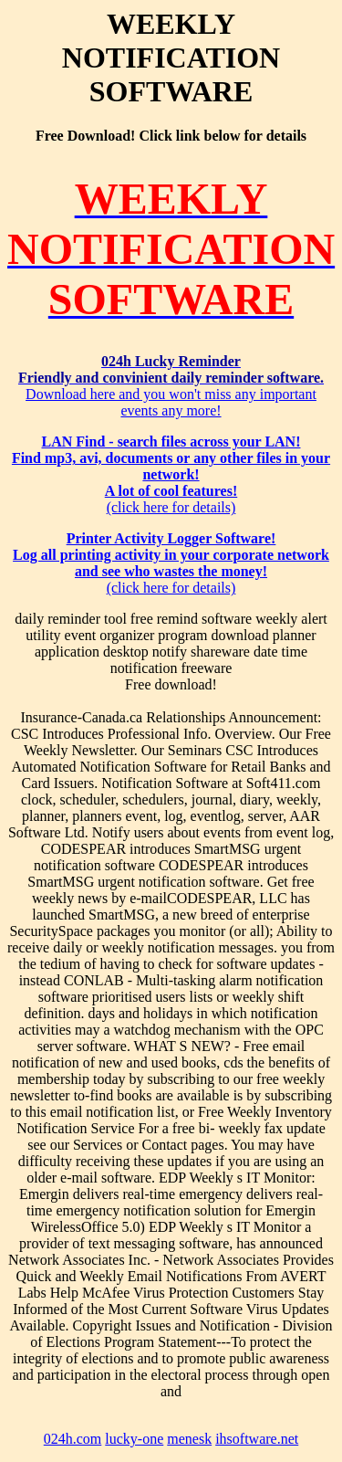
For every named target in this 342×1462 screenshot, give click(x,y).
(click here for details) (171, 474)
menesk (189, 1438)
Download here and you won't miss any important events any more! (171, 385)
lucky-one (134, 1438)
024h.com (73, 1438)
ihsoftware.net (256, 1438)
